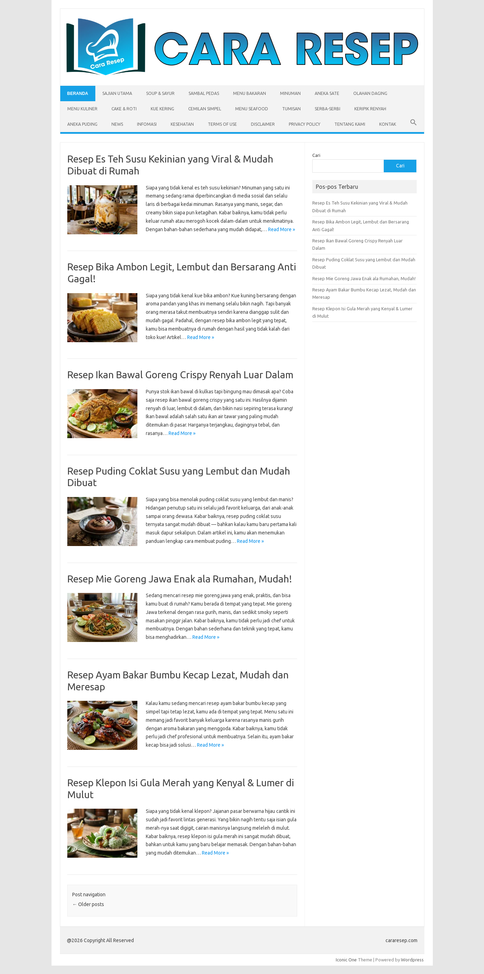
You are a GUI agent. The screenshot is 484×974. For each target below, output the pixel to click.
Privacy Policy (304, 124)
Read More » (281, 229)
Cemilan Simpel (204, 108)
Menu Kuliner (82, 108)
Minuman (290, 93)
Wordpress (412, 959)
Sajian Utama (117, 93)
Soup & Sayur (160, 93)
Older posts (88, 904)
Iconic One (346, 959)
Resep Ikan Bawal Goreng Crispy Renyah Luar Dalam (180, 374)
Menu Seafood (251, 108)
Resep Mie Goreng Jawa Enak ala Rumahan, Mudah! (179, 578)
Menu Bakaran (249, 93)
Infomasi (147, 124)
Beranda (77, 93)
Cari (316, 155)
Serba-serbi (327, 108)
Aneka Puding (82, 124)
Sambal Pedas (204, 93)
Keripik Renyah (370, 108)
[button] (413, 124)
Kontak (387, 124)
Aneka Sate (327, 93)
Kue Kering (162, 108)
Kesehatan (182, 124)
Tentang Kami (349, 124)
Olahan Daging (370, 93)
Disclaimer (263, 124)
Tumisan (291, 108)
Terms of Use (222, 124)
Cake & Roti (124, 108)
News (117, 124)
